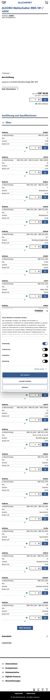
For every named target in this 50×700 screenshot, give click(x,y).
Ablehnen (25, 387)
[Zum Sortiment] (4, 2)
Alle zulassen (25, 375)
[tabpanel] (25, 643)
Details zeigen (39, 369)
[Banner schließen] (47, 311)
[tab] (6, 636)
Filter (6, 122)
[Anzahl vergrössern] (39, 99)
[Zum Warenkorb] (46, 2)
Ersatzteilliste (7, 643)
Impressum (19, 693)
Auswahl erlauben (25, 381)
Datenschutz (31, 693)
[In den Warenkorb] (45, 100)
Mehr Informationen (10, 89)
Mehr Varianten (25, 628)
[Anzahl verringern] (31, 99)
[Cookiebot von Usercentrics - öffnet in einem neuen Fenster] (34, 311)
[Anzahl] (35, 100)
